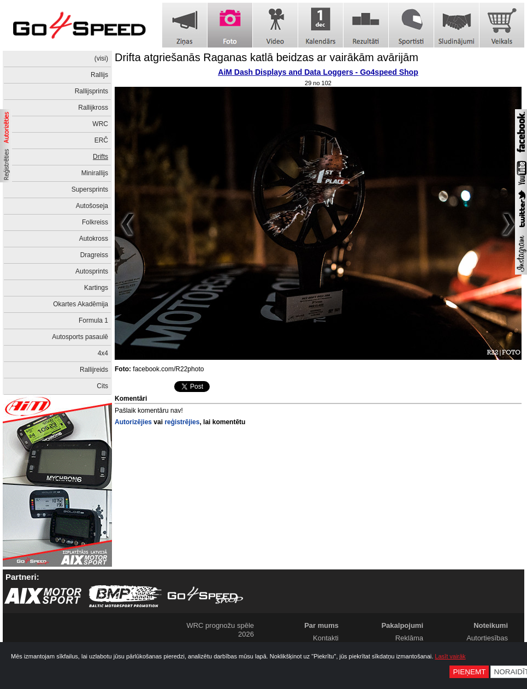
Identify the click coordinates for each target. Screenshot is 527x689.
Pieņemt (469, 672)
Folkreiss (95, 222)
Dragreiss (94, 255)
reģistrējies (181, 422)
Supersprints (90, 189)
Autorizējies (133, 422)
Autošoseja (92, 206)
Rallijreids (94, 369)
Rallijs (99, 75)
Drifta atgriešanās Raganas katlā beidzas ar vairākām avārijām (266, 57)
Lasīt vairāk (450, 656)
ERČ (101, 140)
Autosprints (91, 271)
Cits (102, 386)
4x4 (103, 353)
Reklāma (409, 638)
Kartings (96, 288)
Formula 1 (93, 320)
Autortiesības (487, 638)
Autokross (93, 238)
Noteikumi (490, 625)
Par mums (321, 625)
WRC (100, 124)
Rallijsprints (91, 91)
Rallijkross (93, 107)
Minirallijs (94, 173)
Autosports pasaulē (80, 337)
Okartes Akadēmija (80, 304)
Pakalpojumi (402, 625)
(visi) (101, 58)
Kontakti (326, 638)
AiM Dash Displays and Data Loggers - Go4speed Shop (318, 72)
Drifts (100, 157)
